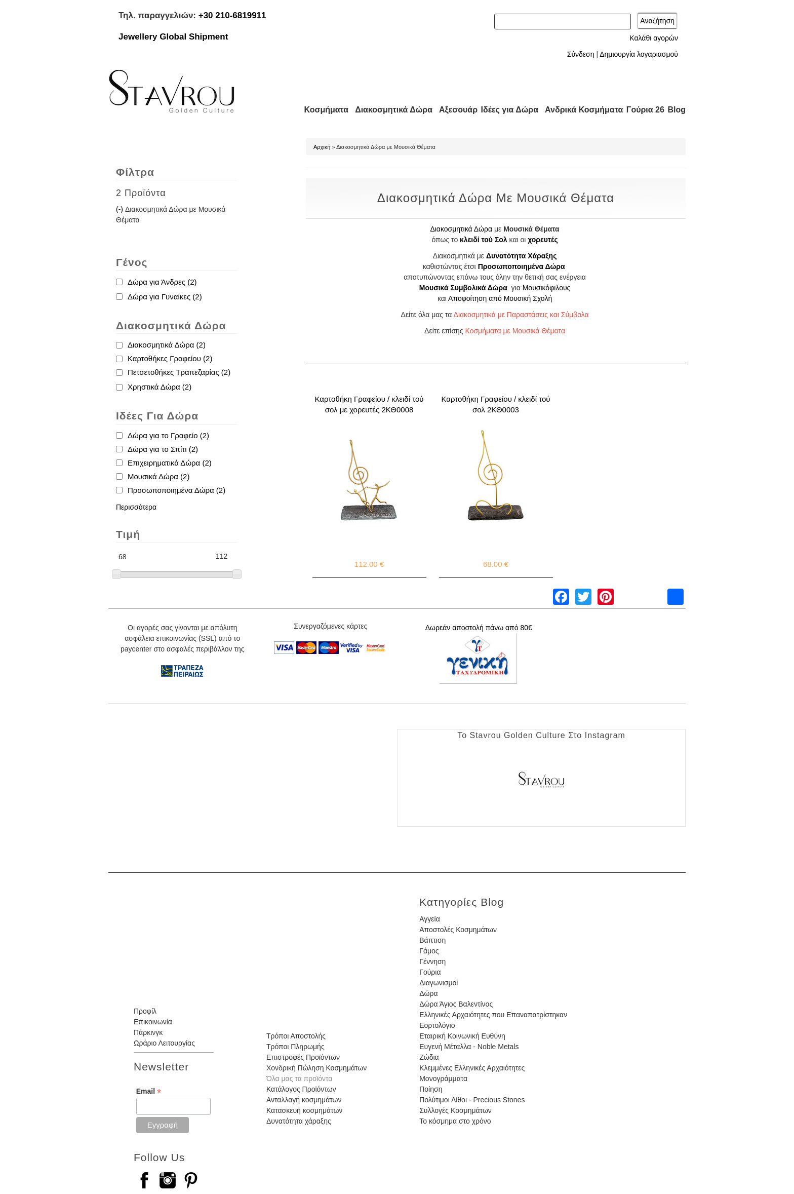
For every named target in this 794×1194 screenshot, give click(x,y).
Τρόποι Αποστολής (296, 1036)
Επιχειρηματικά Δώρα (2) (170, 462)
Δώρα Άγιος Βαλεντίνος (456, 1004)
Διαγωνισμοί (438, 983)
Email (148, 1091)
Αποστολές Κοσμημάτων (458, 930)
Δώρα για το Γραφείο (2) (168, 435)
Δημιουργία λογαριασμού (639, 54)
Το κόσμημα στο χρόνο (455, 1121)
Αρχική (321, 147)
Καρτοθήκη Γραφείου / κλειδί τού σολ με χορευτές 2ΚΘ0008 (369, 404)
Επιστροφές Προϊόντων (303, 1057)
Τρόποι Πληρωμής (295, 1047)
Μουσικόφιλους (547, 288)
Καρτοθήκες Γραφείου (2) (170, 358)
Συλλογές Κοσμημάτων (455, 1110)
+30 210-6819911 (232, 15)
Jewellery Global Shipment (173, 37)
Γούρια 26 (643, 109)
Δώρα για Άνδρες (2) (162, 282)
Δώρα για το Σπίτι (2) (163, 449)
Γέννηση (432, 961)
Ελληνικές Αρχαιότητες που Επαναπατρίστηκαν (493, 1015)
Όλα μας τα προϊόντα (299, 1078)
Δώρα (428, 993)
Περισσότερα (136, 507)
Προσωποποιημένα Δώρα (521, 266)
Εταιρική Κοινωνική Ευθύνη (462, 1036)
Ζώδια (429, 1057)
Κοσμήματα (323, 109)
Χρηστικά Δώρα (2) (159, 386)
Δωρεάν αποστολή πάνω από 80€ (478, 628)
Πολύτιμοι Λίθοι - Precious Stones (472, 1100)
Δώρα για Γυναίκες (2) (165, 296)
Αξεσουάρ (452, 109)
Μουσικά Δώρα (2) (158, 476)
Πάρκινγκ (148, 1032)
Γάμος (429, 951)
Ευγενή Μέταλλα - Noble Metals (469, 1047)
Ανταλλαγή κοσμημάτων (304, 1100)
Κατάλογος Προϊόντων (301, 1089)
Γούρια (430, 972)
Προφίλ (145, 1011)
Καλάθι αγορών (653, 38)
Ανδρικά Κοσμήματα (579, 109)
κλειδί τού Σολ (483, 240)
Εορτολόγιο (437, 1025)
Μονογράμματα (443, 1078)
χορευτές (543, 240)
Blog (676, 109)
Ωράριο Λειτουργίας (164, 1043)
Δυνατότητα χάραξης (298, 1121)
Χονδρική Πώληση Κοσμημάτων (316, 1068)
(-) (120, 209)
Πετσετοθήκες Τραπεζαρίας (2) (179, 372)
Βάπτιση (432, 940)
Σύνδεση (580, 54)
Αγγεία (429, 919)
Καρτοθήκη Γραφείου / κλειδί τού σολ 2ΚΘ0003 (496, 404)
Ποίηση (430, 1089)
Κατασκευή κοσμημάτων (304, 1110)
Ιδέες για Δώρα (506, 109)
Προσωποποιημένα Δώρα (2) (176, 490)
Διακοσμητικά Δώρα (389, 109)
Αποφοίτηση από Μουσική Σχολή (500, 298)
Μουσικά (434, 288)
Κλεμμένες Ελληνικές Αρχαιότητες (472, 1068)
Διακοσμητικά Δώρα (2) (167, 344)
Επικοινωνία (153, 1022)
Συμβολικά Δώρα (478, 288)
